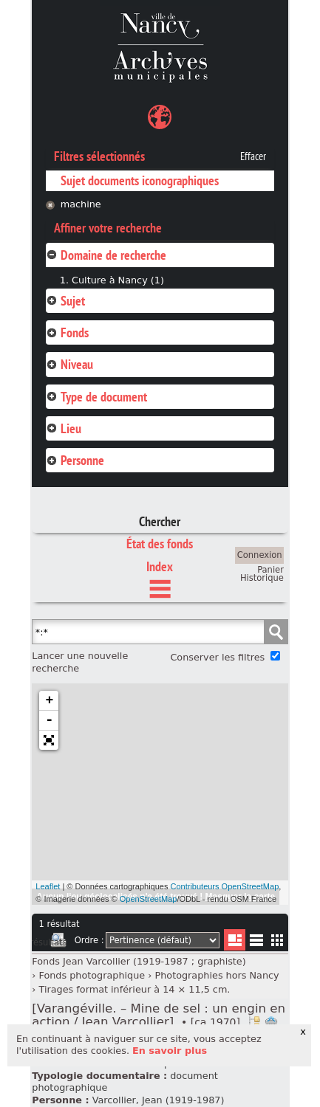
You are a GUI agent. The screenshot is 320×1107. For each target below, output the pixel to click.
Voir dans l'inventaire (254, 1022)
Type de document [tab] (96, 396)
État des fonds (159, 543)
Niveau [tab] (69, 364)
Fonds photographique (91, 975)
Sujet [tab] (65, 300)
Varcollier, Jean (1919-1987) (158, 1100)
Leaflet (47, 886)
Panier (270, 570)
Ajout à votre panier (271, 1022)
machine (81, 204)
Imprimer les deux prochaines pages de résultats (58, 942)
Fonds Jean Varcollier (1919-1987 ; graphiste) (138, 961)
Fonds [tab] (67, 332)
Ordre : (89, 940)
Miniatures (277, 940)
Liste (234, 940)
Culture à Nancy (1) (118, 280)
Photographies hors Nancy (216, 975)
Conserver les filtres (217, 657)
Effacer (253, 156)
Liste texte (256, 943)
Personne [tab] (75, 460)
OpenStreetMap (148, 898)
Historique (262, 578)
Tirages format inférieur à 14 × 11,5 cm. (134, 989)
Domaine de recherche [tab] (106, 254)
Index (159, 566)
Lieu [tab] (63, 428)
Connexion (259, 555)
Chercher (159, 521)
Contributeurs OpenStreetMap (225, 886)
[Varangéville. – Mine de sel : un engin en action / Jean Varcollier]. (158, 1015)
